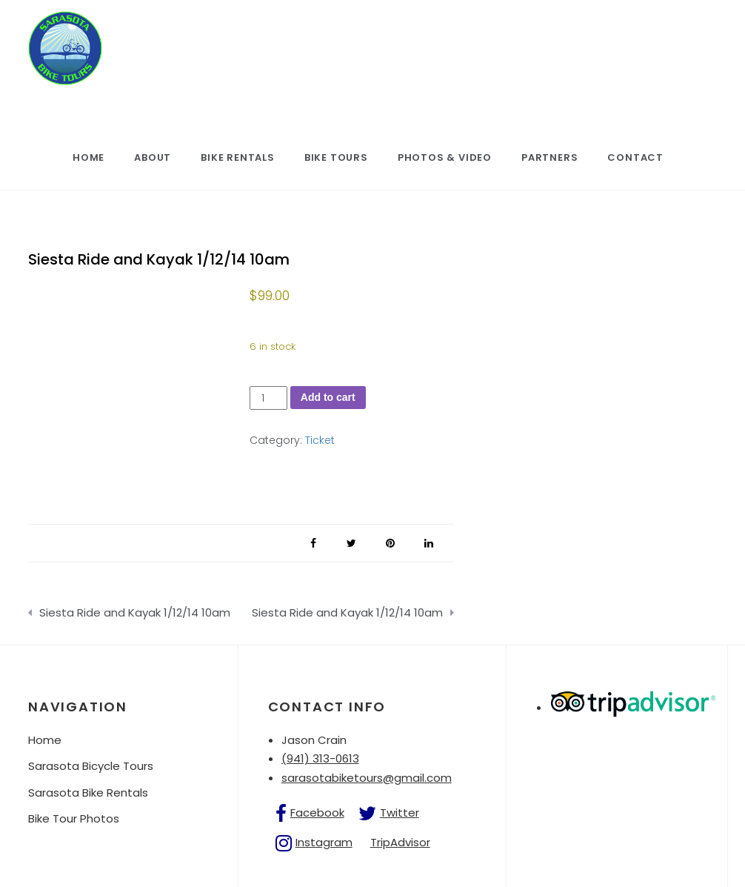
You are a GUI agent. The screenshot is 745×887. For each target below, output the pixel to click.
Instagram (324, 842)
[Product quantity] (268, 398)
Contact (635, 157)
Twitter (399, 812)
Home (88, 157)
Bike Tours (336, 157)
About (152, 157)
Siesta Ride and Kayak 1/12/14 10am (134, 612)
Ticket (320, 440)
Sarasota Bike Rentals (88, 792)
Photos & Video (445, 157)
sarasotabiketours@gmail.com (366, 777)
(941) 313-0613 (320, 758)
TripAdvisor (400, 842)
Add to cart (328, 397)
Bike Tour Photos (73, 818)
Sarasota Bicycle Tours (90, 766)
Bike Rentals (238, 157)
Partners (549, 157)
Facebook (317, 812)
